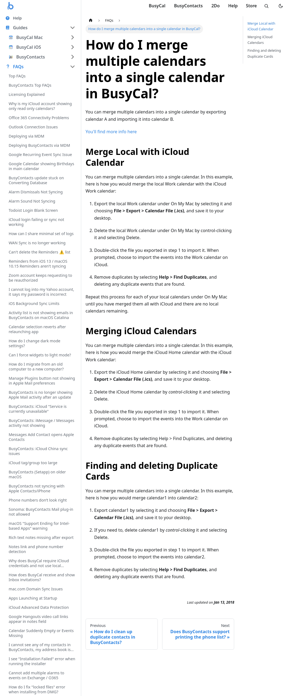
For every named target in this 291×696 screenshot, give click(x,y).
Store (250, 6)
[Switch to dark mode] (281, 6)
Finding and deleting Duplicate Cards (264, 53)
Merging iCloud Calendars (259, 39)
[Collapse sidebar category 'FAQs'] (73, 66)
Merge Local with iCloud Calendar (261, 26)
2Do (213, 6)
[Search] (265, 6)
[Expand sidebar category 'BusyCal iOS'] (73, 47)
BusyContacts (186, 6)
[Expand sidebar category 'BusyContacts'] (73, 57)
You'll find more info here (111, 132)
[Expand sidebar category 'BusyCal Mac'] (73, 37)
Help (231, 6)
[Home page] (91, 20)
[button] (40, 27)
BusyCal (155, 6)
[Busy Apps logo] (10, 6)
